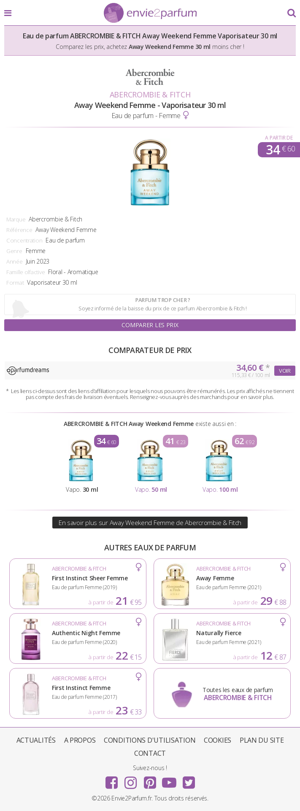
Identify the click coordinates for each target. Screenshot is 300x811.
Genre (14, 251)
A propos (80, 740)
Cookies (217, 740)
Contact (150, 753)
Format (15, 282)
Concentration (24, 240)
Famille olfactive (25, 272)
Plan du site (262, 740)
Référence (19, 230)
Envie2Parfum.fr (150, 13)
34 (280, 149)
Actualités (36, 740)
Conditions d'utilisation (149, 740)
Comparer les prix (150, 325)
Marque (15, 219)
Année (14, 261)
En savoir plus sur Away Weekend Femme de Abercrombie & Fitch (150, 522)
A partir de (278, 137)
